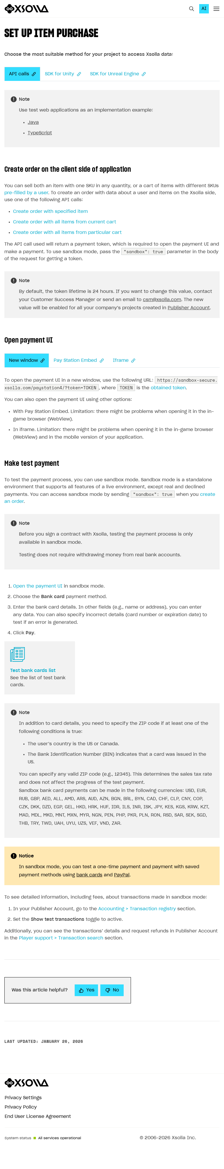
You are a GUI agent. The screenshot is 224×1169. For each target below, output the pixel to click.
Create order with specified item (50, 211)
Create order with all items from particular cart (67, 232)
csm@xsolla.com (162, 300)
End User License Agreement (38, 1116)
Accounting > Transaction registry (137, 909)
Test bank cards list (32, 670)
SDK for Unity (62, 74)
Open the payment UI (37, 586)
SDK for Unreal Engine (118, 74)
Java (33, 122)
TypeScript (40, 133)
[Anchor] (32, 74)
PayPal (122, 875)
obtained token (168, 388)
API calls (22, 74)
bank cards (89, 875)
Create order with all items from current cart (64, 222)
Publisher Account (189, 308)
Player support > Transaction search (61, 938)
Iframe (124, 360)
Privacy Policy (21, 1107)
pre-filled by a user (26, 193)
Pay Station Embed (78, 360)
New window (26, 360)
